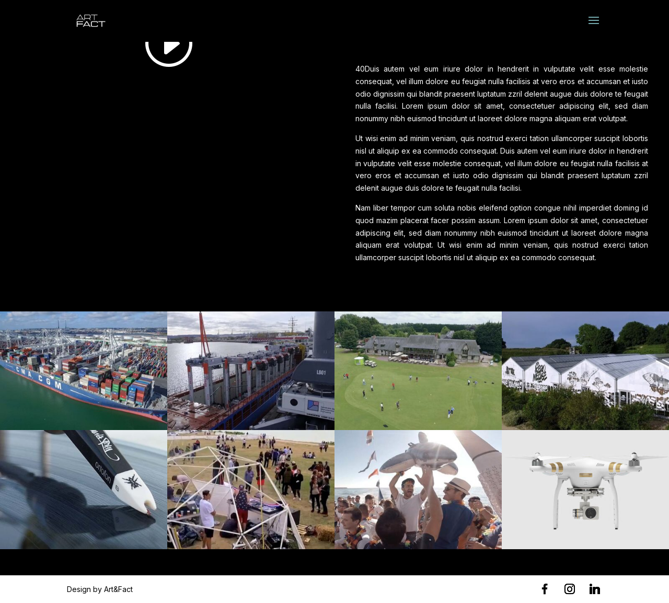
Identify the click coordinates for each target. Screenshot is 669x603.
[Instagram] (569, 589)
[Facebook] (544, 589)
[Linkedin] (594, 589)
